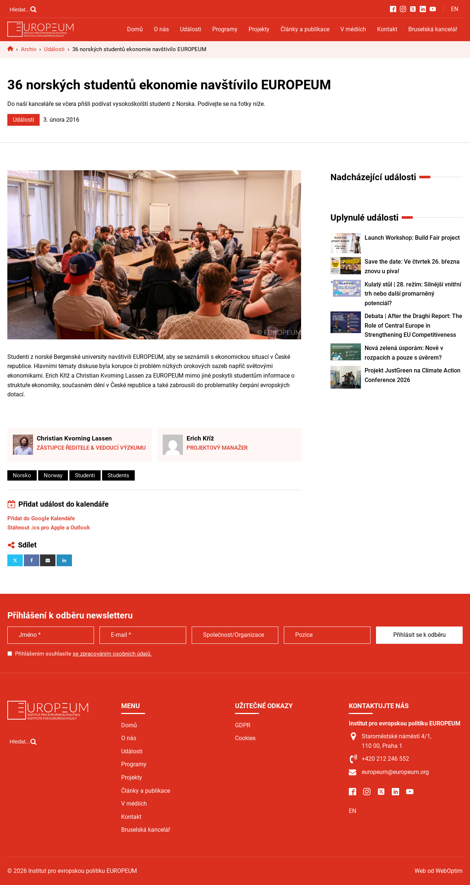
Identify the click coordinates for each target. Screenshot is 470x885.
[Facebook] (31, 560)
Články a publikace (305, 29)
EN (454, 9)
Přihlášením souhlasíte (83, 653)
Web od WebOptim (439, 870)
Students (118, 475)
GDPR (242, 725)
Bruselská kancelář (432, 29)
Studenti (85, 475)
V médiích (353, 29)
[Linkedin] (64, 560)
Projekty (259, 29)
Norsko (22, 475)
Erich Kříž (200, 438)
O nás (161, 29)
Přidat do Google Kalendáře (41, 518)
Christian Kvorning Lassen (74, 438)
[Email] (47, 560)
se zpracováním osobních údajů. (112, 653)
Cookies (245, 738)
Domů (135, 29)
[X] (15, 560)
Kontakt (387, 29)
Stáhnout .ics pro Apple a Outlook (48, 527)
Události (190, 29)
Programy (225, 29)
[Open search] (23, 9)
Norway (53, 475)
